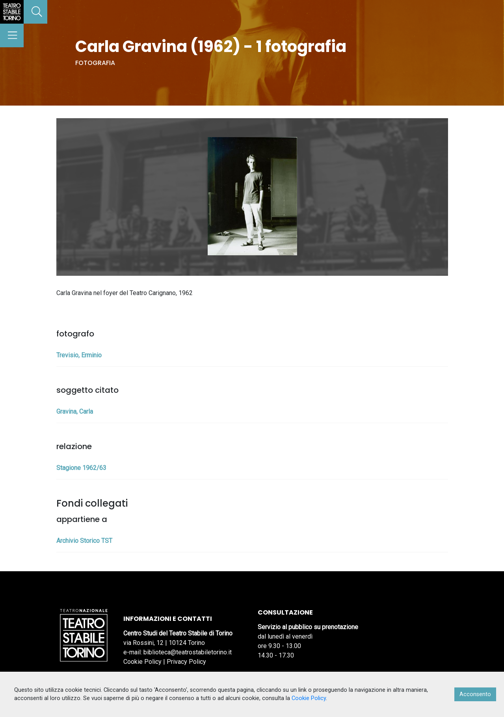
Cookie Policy (142, 661)
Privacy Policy (186, 661)
